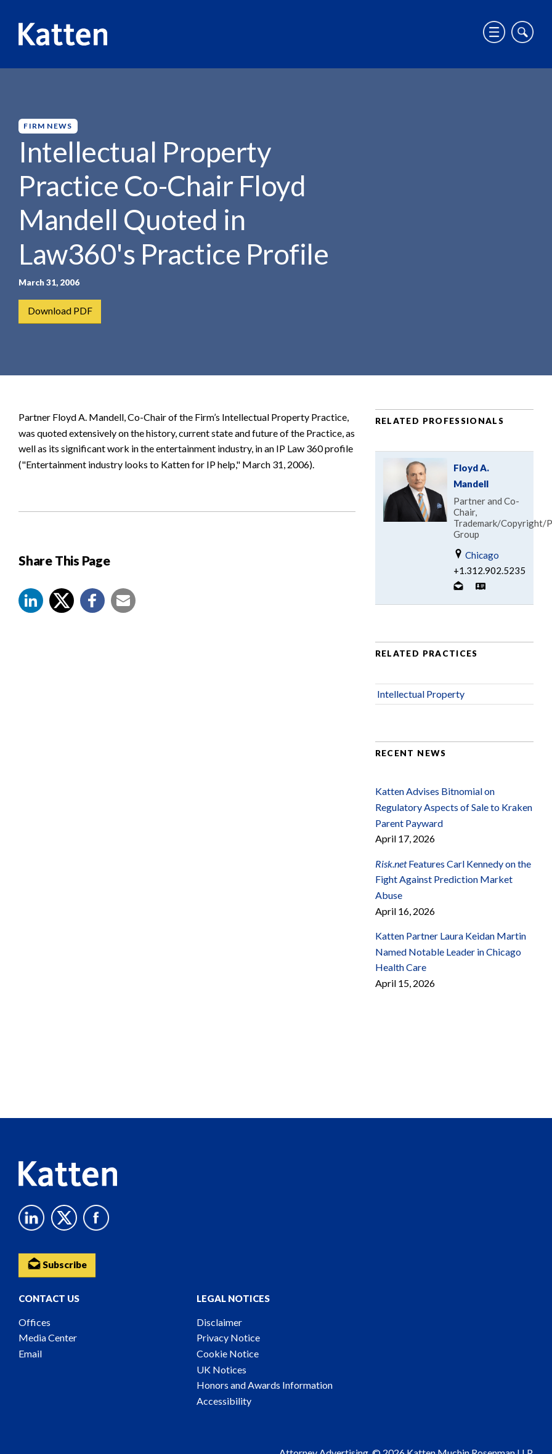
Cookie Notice (228, 1353)
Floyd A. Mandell (471, 479)
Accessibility (224, 1401)
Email (30, 1353)
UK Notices (221, 1369)
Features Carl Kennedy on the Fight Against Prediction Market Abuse (453, 883)
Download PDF (60, 312)
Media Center (47, 1337)
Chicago (476, 558)
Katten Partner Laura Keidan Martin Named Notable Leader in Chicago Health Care (450, 955)
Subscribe (58, 1263)
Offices (34, 1322)
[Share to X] (61, 604)
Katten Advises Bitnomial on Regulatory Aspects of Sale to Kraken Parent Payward (453, 811)
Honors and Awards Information (265, 1385)
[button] (30, 604)
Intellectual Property (421, 697)
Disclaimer (219, 1322)
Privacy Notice (228, 1337)
